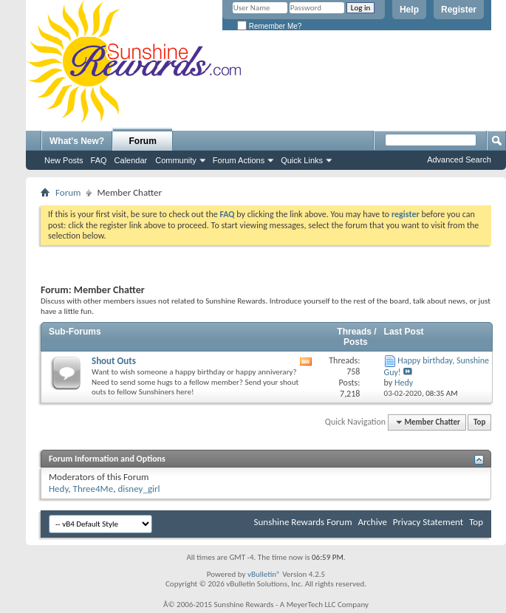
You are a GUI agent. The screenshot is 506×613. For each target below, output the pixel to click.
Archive (372, 521)
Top (479, 422)
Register (458, 9)
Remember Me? (269, 26)
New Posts (63, 160)
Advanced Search (459, 159)
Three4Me (93, 488)
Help (409, 9)
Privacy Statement (428, 521)
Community (175, 160)
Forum (143, 141)
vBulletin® (264, 574)
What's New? (76, 141)
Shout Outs (114, 360)
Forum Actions (238, 160)
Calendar (131, 160)
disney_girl (138, 488)
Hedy (58, 488)
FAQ (99, 160)
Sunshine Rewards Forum (303, 521)
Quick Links (302, 160)
